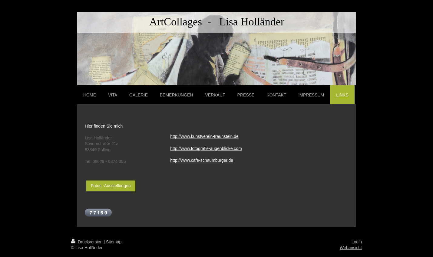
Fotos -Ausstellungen (111, 185)
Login (357, 241)
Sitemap (113, 241)
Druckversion (87, 241)
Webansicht (351, 247)
